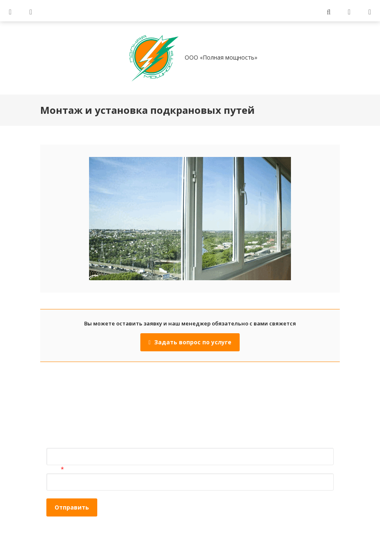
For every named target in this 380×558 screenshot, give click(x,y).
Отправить (72, 507)
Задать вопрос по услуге (190, 342)
